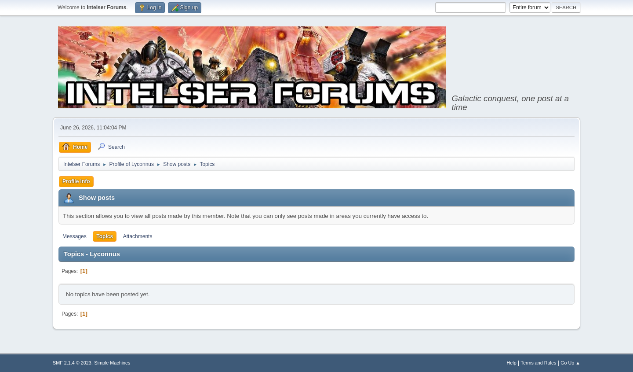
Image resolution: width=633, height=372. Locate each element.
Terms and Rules (539, 362)
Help (512, 362)
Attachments (138, 236)
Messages (74, 236)
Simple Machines (112, 362)
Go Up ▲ (570, 362)
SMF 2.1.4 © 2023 (72, 362)
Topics (104, 236)
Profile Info (76, 181)
